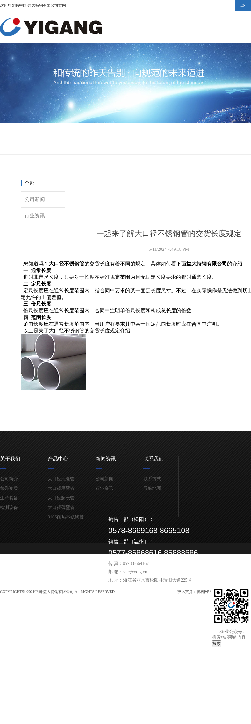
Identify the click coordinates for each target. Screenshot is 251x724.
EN (243, 5)
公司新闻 (35, 199)
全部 (30, 183)
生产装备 (9, 498)
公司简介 (9, 478)
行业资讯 (35, 215)
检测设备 (9, 507)
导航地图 (152, 488)
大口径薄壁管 (61, 507)
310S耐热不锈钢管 (66, 517)
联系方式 (152, 478)
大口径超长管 (61, 498)
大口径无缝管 (61, 478)
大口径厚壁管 (61, 488)
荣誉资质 (9, 488)
